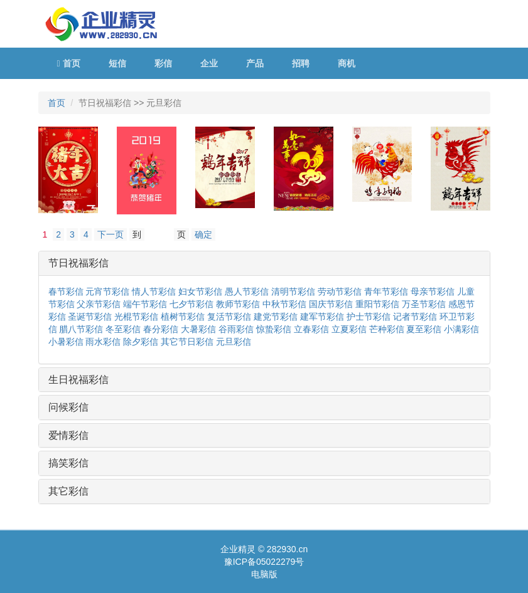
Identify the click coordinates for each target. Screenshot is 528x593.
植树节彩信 (183, 317)
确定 (203, 234)
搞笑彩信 (68, 463)
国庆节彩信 (331, 304)
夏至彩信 (423, 329)
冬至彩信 (123, 329)
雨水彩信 (103, 342)
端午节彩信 (145, 304)
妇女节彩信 (200, 291)
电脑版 (264, 574)
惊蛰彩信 (273, 329)
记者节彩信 (415, 317)
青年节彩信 (386, 291)
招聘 (301, 63)
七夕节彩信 (191, 304)
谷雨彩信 (236, 329)
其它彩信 (68, 491)
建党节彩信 (276, 317)
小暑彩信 (66, 342)
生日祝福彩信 (78, 379)
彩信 (163, 63)
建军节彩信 (322, 317)
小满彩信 (461, 329)
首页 (68, 63)
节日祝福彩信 (78, 263)
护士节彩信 (369, 317)
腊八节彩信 (81, 329)
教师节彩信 (238, 304)
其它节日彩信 (187, 342)
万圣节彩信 (424, 304)
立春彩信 (311, 329)
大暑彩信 (198, 329)
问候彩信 (68, 407)
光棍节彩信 (136, 317)
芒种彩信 (386, 329)
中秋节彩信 (284, 304)
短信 (117, 63)
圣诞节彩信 (90, 317)
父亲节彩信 (99, 304)
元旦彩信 (233, 342)
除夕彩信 (140, 342)
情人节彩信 (154, 291)
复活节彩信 (229, 317)
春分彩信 (160, 329)
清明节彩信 (293, 291)
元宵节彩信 (107, 291)
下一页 (110, 234)
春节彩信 (66, 291)
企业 (209, 63)
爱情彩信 (68, 435)
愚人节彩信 (247, 291)
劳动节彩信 (340, 291)
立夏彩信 (349, 329)
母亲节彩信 (433, 291)
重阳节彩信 (377, 304)
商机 (346, 63)
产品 (255, 63)
